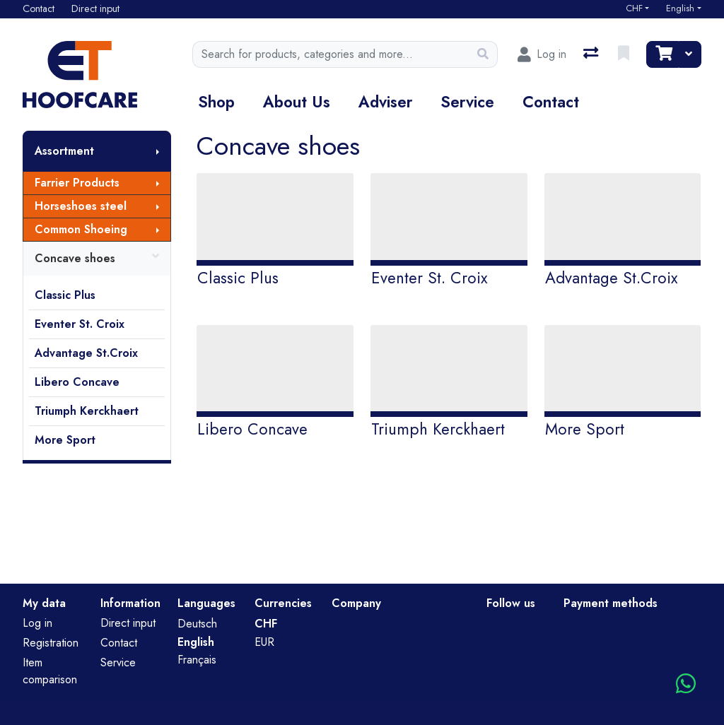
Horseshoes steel (81, 206)
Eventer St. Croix (79, 324)
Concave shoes (97, 258)
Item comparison (50, 671)
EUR (264, 642)
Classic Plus (65, 295)
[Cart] (662, 54)
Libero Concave (77, 382)
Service (467, 101)
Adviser (385, 101)
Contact (550, 101)
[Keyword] (330, 54)
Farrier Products (77, 183)
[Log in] (542, 54)
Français (196, 660)
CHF (634, 8)
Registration (50, 643)
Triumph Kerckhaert (87, 411)
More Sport (65, 440)
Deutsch (197, 623)
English (680, 8)
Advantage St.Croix (86, 353)
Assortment (64, 151)
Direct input (128, 623)
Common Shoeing (81, 229)
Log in (37, 623)
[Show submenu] (157, 151)
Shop (216, 101)
